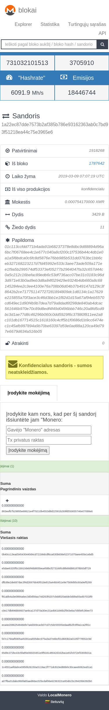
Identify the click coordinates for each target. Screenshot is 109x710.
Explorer (23, 24)
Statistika (50, 24)
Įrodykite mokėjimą (29, 392)
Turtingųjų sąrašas (87, 24)
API (102, 33)
